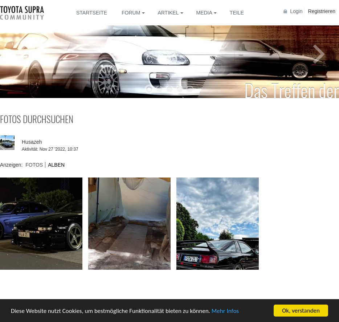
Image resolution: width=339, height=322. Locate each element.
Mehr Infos (225, 311)
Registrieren (321, 11)
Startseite (91, 13)
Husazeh (32, 142)
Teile (237, 13)
